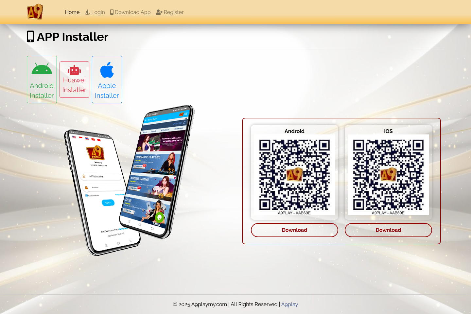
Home (72, 12)
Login (95, 12)
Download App (130, 12)
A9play (289, 304)
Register (170, 12)
